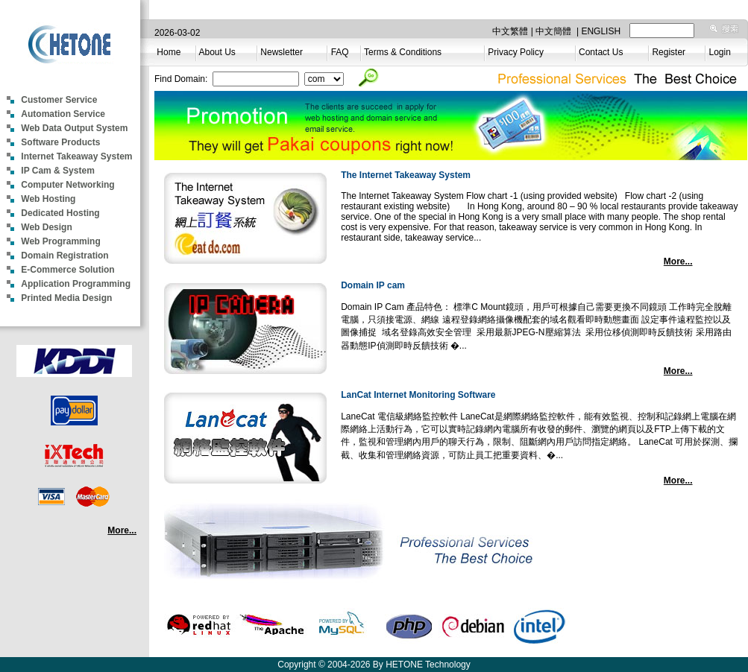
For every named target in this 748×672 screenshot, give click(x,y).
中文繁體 (510, 31)
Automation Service (63, 114)
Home (168, 52)
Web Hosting (48, 199)
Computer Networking (67, 185)
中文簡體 (553, 31)
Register (668, 52)
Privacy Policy (516, 52)
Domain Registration (64, 255)
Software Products (60, 142)
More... (121, 530)
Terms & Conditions (402, 52)
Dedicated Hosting (60, 213)
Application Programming (76, 284)
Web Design (46, 227)
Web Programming (60, 241)
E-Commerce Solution (67, 269)
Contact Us (601, 52)
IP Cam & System (58, 170)
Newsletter (281, 52)
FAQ (340, 52)
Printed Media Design (66, 298)
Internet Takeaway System (76, 156)
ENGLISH (600, 31)
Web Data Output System (74, 128)
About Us (216, 52)
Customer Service (59, 100)
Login (720, 52)
